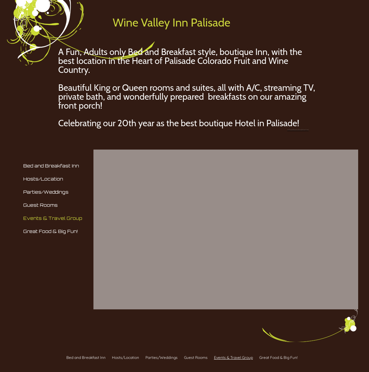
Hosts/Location (43, 179)
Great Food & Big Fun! (50, 231)
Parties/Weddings (46, 192)
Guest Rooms (40, 205)
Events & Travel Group (52, 218)
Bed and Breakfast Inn (51, 165)
